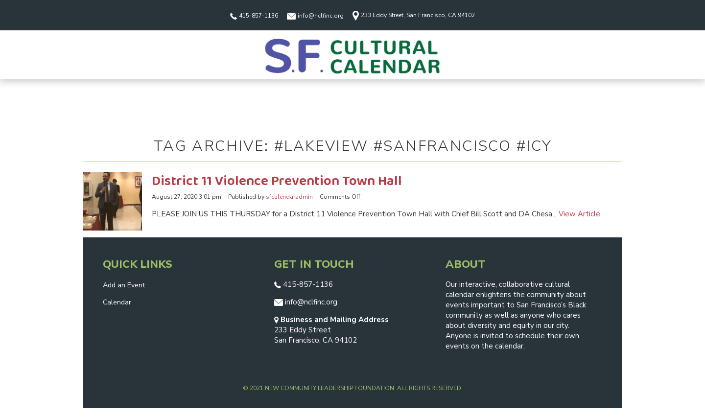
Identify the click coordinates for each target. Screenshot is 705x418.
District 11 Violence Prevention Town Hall (277, 181)
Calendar (117, 302)
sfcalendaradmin (289, 197)
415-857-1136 (254, 16)
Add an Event (124, 285)
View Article (579, 214)
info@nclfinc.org (315, 16)
